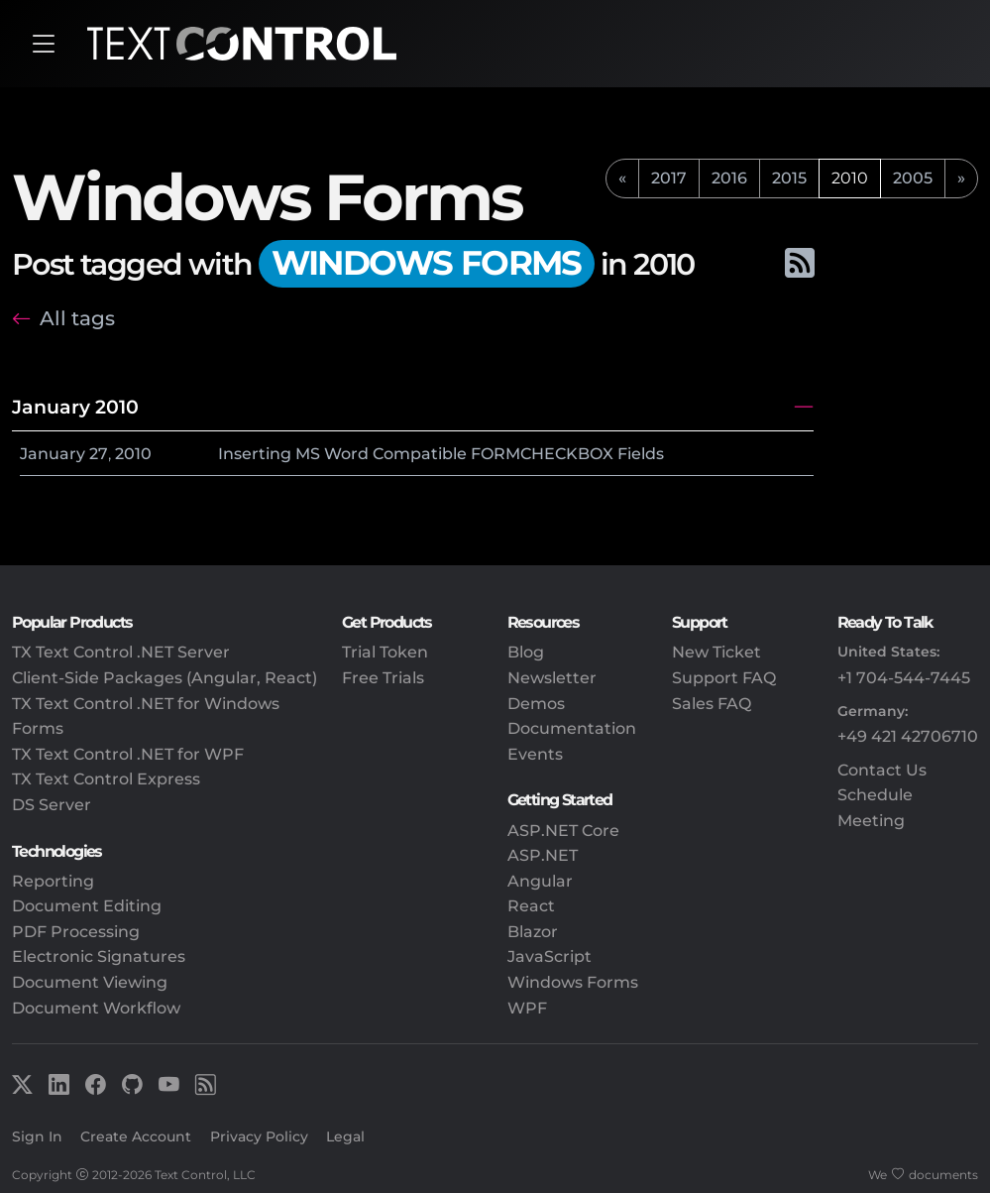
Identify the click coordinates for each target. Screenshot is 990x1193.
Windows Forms (572, 982)
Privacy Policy (259, 1136)
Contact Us (882, 770)
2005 (913, 178)
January (52, 453)
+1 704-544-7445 (903, 677)
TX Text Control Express (106, 779)
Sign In (37, 1136)
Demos (536, 703)
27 (98, 453)
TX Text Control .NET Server (121, 652)
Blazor (532, 931)
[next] (961, 178)
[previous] (622, 178)
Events (535, 754)
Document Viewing (89, 982)
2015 (789, 178)
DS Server (51, 804)
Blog (525, 652)
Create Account (135, 1136)
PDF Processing (76, 931)
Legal (345, 1136)
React (531, 905)
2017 (669, 178)
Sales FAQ (711, 703)
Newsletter (552, 677)
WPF (527, 1008)
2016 (729, 178)
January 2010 (75, 406)
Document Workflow (96, 1008)
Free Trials (383, 677)
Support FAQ (724, 677)
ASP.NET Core (563, 830)
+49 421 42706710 (907, 736)
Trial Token (385, 652)
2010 (133, 453)
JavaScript (549, 956)
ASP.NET (542, 855)
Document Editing (87, 905)
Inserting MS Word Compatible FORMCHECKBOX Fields (441, 453)
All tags (77, 318)
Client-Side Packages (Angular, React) (164, 677)
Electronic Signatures (98, 956)
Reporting (53, 881)
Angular (540, 881)
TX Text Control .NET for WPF (128, 754)
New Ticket (716, 652)
